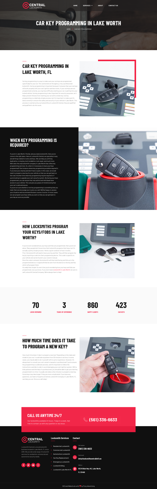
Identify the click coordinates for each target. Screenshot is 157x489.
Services (87, 5)
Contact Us (113, 5)
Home (75, 5)
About (100, 5)
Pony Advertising (89, 487)
